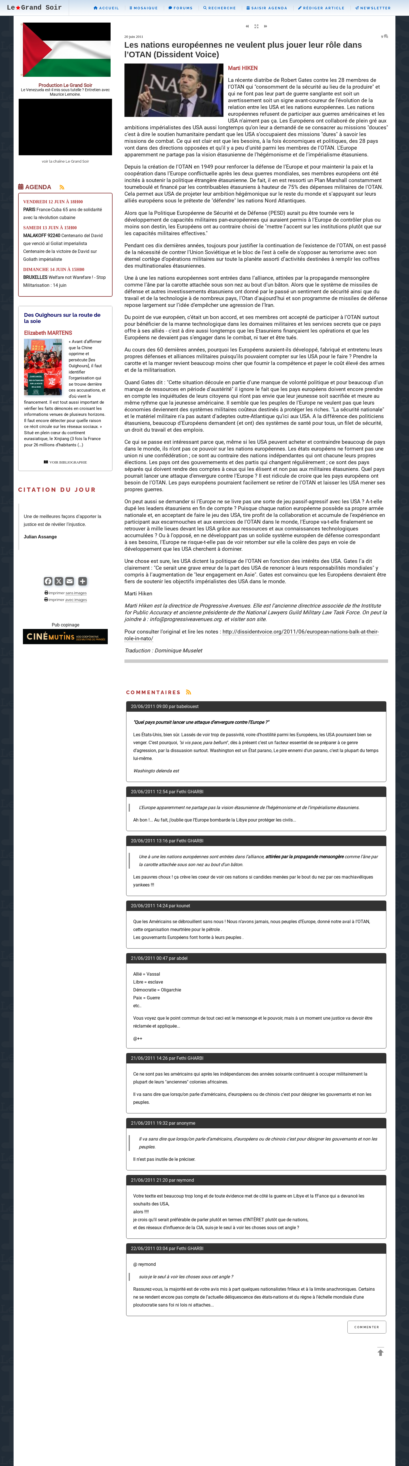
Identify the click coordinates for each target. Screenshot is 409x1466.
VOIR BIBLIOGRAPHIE (65, 462)
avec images (76, 599)
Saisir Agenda (267, 8)
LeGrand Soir (34, 8)
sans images (76, 593)
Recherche (219, 8)
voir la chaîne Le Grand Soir (65, 161)
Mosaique (144, 8)
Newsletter (373, 8)
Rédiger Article (321, 8)
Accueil (106, 8)
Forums (181, 8)
